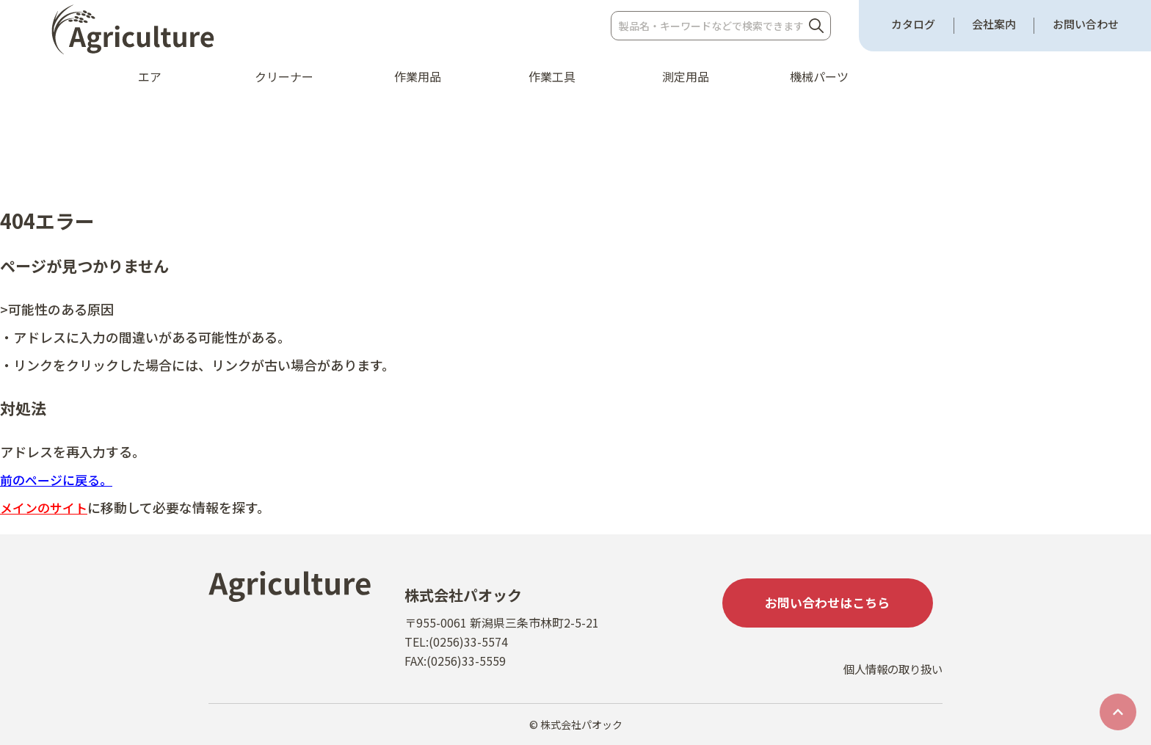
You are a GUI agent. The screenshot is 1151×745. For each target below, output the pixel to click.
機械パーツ (819, 76)
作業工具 (552, 76)
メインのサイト (46, 507)
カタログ (913, 24)
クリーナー (284, 76)
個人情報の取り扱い (890, 677)
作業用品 (417, 76)
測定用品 (685, 76)
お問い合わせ (1086, 24)
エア (149, 76)
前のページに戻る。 (59, 479)
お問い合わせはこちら (832, 604)
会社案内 (994, 24)
